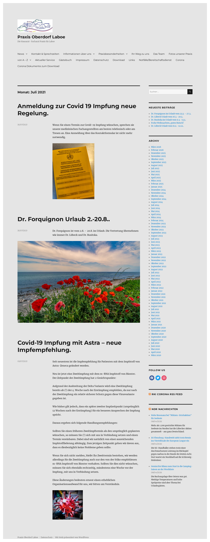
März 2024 (156, 217)
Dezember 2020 (158, 328)
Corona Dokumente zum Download (38, 66)
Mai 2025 (155, 174)
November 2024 (158, 193)
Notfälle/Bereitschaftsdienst (155, 60)
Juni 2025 (155, 171)
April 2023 (156, 248)
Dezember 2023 (158, 223)
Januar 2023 (156, 254)
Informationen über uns (77, 54)
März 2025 (156, 180)
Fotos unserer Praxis (180, 54)
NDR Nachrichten (165, 409)
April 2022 (156, 282)
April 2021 (155, 318)
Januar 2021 (156, 324)
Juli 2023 (155, 239)
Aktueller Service (45, 60)
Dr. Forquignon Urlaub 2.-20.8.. (64, 219)
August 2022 (157, 269)
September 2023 (158, 233)
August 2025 (157, 165)
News (21, 54)
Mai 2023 (155, 245)
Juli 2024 (155, 205)
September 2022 (158, 266)
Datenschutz (101, 60)
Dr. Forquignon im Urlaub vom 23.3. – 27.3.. (171, 113)
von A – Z (23, 60)
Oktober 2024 (157, 196)
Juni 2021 (155, 312)
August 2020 (157, 340)
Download (119, 60)
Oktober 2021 (157, 300)
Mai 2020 (155, 349)
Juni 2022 (155, 275)
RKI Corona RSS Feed (167, 394)
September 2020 (158, 337)
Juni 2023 (155, 242)
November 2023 (158, 226)
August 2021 (156, 306)
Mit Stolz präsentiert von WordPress (72, 514)
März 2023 (156, 251)
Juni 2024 (155, 208)
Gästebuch (65, 60)
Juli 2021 (155, 309)
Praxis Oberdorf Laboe (41, 36)
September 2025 (158, 162)
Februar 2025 (157, 184)
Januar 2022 (156, 291)
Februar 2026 (157, 150)
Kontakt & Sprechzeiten (45, 54)
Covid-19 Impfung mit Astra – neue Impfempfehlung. (69, 323)
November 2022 (158, 260)
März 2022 (156, 285)
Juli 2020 (155, 343)
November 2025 (158, 156)
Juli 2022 (155, 272)
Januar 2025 (156, 187)
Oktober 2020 (157, 334)
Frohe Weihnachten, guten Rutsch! (167, 123)
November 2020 (158, 331)
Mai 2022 (155, 278)
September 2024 (158, 199)
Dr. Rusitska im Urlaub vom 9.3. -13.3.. (168, 120)
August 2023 (157, 236)
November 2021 (158, 297)
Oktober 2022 (157, 263)
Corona (180, 60)
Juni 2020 (155, 346)
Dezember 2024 (158, 190)
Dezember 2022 (158, 257)
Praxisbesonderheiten (111, 54)
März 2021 (156, 321)
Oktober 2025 (157, 159)
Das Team (159, 54)
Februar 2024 (157, 220)
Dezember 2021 (158, 294)
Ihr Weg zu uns (140, 54)
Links (132, 60)
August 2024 (157, 202)
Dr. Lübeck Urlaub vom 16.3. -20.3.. (167, 117)
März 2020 (156, 355)
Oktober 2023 (157, 229)
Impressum (82, 60)
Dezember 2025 (158, 153)
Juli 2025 (155, 168)
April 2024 (156, 214)
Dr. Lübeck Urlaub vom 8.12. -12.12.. (167, 126)
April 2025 (156, 177)
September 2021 (158, 303)
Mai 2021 (155, 315)
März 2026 (156, 147)
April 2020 (156, 352)
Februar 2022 (157, 288)
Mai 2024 (155, 211)
